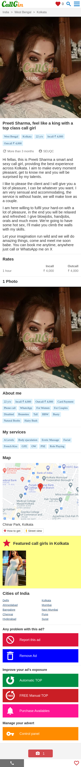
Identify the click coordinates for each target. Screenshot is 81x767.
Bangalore (9, 609)
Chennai (8, 614)
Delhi (6, 600)
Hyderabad (9, 618)
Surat (45, 618)
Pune (45, 614)
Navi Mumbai (50, 609)
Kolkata (46, 600)
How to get (12, 530)
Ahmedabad (10, 605)
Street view (33, 531)
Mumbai (47, 605)
